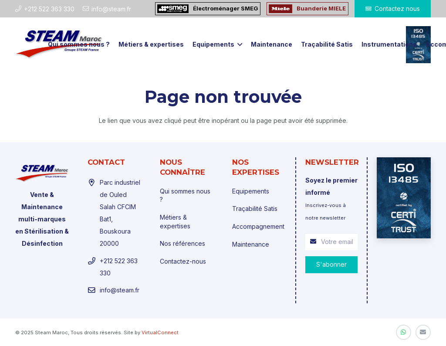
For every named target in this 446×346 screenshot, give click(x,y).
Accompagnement (258, 226)
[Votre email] (331, 241)
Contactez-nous (183, 261)
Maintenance (250, 244)
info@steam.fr (119, 290)
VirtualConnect (160, 332)
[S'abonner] (331, 264)
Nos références (182, 243)
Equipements (250, 191)
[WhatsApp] (403, 332)
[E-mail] (423, 332)
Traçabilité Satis (254, 208)
